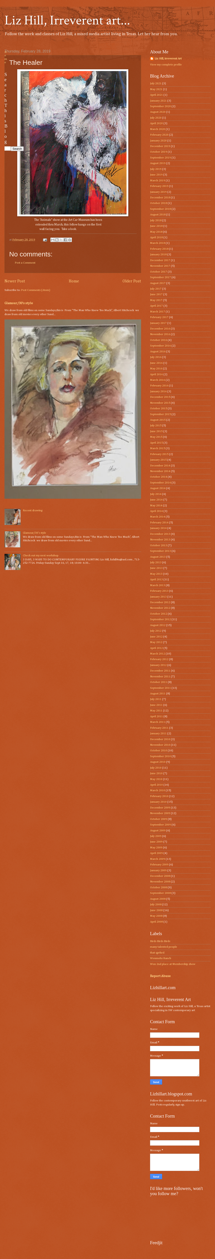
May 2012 (156, 642)
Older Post (132, 281)
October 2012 (158, 613)
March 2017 (157, 311)
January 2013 (158, 596)
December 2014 (160, 465)
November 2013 (160, 539)
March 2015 (157, 448)
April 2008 (156, 921)
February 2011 (159, 727)
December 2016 (160, 328)
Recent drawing (33, 510)
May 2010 (156, 779)
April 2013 (156, 579)
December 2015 (160, 397)
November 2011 (160, 676)
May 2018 (156, 231)
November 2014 (160, 471)
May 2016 (156, 368)
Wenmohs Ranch (160, 958)
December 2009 (160, 807)
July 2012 (155, 630)
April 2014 (156, 511)
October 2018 (158, 203)
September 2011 (160, 688)
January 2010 (158, 801)
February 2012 (159, 659)
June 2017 (156, 294)
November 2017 (160, 265)
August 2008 (158, 898)
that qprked (157, 952)
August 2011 (158, 693)
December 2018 (160, 197)
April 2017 (156, 305)
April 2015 (156, 442)
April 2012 (156, 648)
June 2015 (156, 431)
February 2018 (159, 248)
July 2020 (155, 117)
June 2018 (156, 226)
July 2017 (155, 288)
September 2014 (160, 482)
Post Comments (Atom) (35, 290)
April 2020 (156, 123)
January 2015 (158, 459)
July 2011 (155, 699)
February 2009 (159, 864)
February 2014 (159, 522)
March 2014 (157, 516)
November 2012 (160, 608)
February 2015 (159, 454)
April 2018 (156, 237)
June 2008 (156, 910)
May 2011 (156, 710)
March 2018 (157, 243)
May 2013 (156, 573)
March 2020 (157, 129)
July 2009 (155, 836)
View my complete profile (166, 64)
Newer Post (14, 281)
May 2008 (156, 915)
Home (74, 281)
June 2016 (156, 363)
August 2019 (158, 163)
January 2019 (158, 192)
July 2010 (155, 767)
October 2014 (158, 476)
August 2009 (158, 830)
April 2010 (156, 784)
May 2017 (156, 300)
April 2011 (156, 716)
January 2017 (158, 323)
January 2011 (158, 733)
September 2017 (160, 277)
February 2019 (159, 186)
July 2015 (155, 425)
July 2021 (155, 83)
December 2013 (160, 534)
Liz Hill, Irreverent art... (67, 20)
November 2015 (160, 402)
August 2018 (158, 214)
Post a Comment (25, 262)
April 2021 (156, 94)
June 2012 (156, 636)
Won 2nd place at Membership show (172, 964)
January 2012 (158, 665)
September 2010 (160, 756)
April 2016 (156, 374)
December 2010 (160, 739)
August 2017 (158, 283)
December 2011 (160, 670)
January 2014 (158, 528)
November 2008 (160, 881)
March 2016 (157, 380)
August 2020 (158, 112)
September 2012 (160, 619)
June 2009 (156, 841)
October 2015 (158, 408)
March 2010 (157, 790)
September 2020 (160, 106)
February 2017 (159, 317)
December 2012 (160, 602)
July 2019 (155, 169)
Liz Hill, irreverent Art (168, 58)
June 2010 (156, 773)
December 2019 (160, 146)
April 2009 (156, 853)
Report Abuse (160, 976)
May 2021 (156, 89)
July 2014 (155, 494)
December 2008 (160, 876)
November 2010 (160, 744)
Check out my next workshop (40, 555)
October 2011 (158, 682)
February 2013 (159, 590)
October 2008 (158, 887)
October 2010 (158, 750)
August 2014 (158, 488)
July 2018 (155, 220)
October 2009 (158, 819)
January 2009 (158, 870)
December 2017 (160, 260)
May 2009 (156, 847)
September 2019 (160, 157)
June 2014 (156, 499)
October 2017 (158, 271)
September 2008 (160, 893)
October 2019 (158, 151)
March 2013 (157, 585)
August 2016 (158, 351)
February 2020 (159, 134)
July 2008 (155, 904)
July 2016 (155, 357)
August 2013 (158, 556)
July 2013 (155, 562)
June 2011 (156, 705)
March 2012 (157, 653)
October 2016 (158, 340)
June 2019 (156, 174)
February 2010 (159, 796)
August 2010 (158, 762)
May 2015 (156, 437)
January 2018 (158, 254)
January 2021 (158, 100)
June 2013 (156, 568)
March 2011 (157, 722)
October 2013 (158, 545)
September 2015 (160, 414)
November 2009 (160, 813)
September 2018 (160, 209)
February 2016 (159, 385)
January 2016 (158, 391)
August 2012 (158, 625)
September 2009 (160, 824)
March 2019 (157, 180)
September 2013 (160, 551)
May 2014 (156, 505)
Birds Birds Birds (160, 941)
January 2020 (158, 140)
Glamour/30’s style (18, 303)
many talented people (163, 946)
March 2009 (157, 859)
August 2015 (158, 419)
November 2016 (160, 334)
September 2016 (160, 345)
